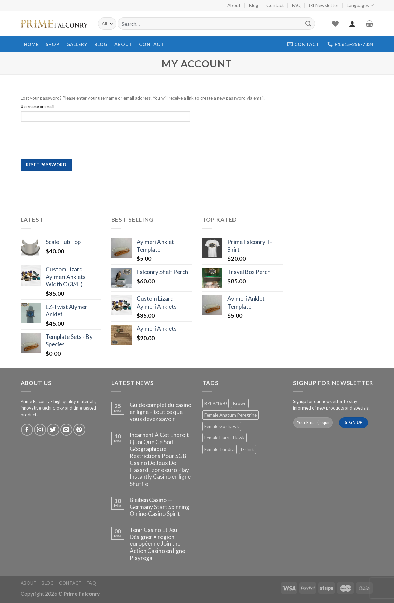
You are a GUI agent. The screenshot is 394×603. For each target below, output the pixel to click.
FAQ (296, 5)
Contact (275, 5)
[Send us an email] (66, 430)
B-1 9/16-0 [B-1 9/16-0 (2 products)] (215, 403)
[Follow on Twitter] (53, 430)
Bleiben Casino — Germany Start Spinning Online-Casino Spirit (159, 507)
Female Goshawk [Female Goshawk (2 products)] (221, 426)
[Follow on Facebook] (27, 430)
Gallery (76, 44)
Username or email (37, 106)
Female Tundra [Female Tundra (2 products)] (219, 449)
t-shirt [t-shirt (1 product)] (247, 449)
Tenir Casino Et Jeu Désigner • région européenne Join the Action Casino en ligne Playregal (157, 544)
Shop (52, 44)
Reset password (46, 164)
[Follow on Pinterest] (79, 430)
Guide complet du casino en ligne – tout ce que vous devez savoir (160, 412)
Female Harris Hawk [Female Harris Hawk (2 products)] (224, 437)
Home (31, 44)
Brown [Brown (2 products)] (240, 403)
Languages (360, 5)
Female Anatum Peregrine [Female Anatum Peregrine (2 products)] (230, 415)
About (234, 5)
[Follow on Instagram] (40, 430)
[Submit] (308, 23)
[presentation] (66, 143)
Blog (253, 5)
